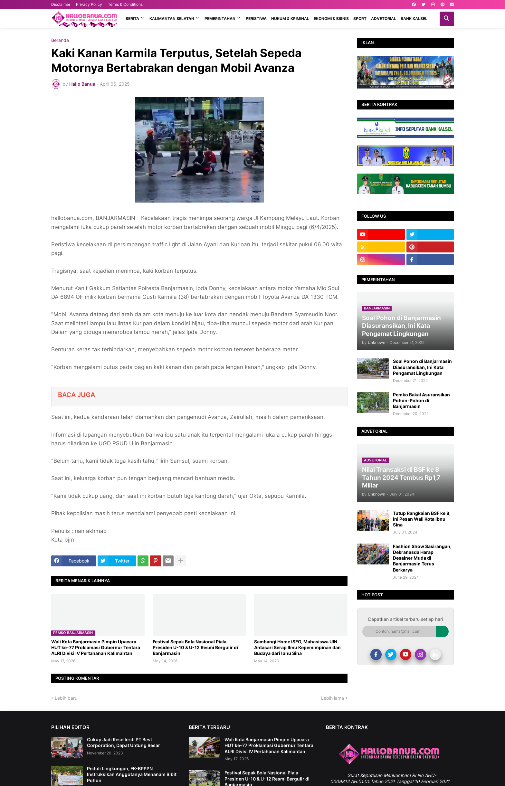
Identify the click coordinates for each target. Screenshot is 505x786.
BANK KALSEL (414, 18)
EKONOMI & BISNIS (331, 18)
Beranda (60, 40)
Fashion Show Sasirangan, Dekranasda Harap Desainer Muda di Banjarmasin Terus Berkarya (422, 558)
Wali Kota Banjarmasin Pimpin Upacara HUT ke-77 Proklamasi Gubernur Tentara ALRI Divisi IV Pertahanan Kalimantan (95, 647)
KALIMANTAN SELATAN (171, 18)
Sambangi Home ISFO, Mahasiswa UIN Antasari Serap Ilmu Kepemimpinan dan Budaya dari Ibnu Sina (297, 647)
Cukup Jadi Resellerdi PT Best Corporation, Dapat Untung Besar (123, 742)
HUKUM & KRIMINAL (290, 18)
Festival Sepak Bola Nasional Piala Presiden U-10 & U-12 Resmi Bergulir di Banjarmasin (195, 647)
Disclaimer (60, 4)
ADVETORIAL (383, 18)
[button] (447, 19)
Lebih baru (66, 698)
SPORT (360, 18)
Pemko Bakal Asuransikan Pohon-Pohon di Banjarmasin (421, 400)
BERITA (132, 18)
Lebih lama (332, 698)
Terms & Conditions (125, 4)
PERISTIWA (256, 18)
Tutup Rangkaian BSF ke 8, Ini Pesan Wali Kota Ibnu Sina (422, 518)
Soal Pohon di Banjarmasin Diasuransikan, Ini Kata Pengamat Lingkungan (422, 366)
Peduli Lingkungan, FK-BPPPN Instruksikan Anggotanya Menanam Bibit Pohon (131, 774)
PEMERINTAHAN (220, 18)
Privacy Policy (89, 4)
